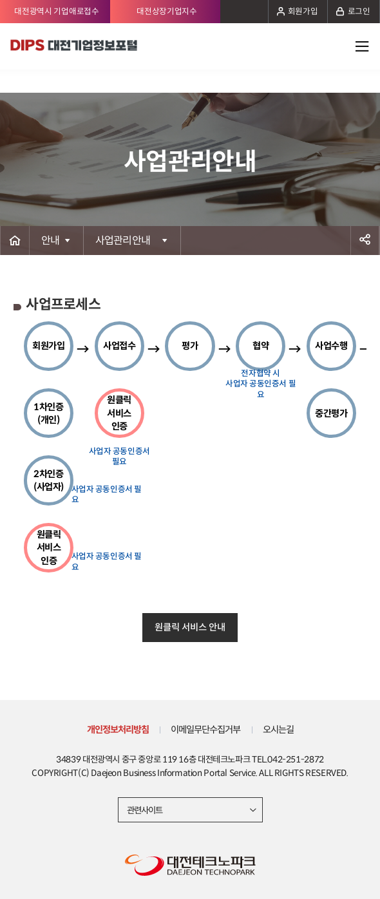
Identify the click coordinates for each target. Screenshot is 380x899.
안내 (50, 240)
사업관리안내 (123, 240)
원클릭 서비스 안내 (190, 627)
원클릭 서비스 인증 (49, 547)
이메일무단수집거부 (205, 729)
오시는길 (278, 729)
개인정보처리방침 (118, 729)
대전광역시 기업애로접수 (56, 11)
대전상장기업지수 (167, 11)
